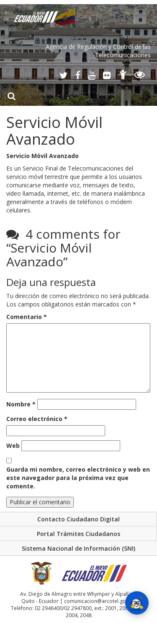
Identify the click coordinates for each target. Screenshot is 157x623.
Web (13, 445)
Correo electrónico (36, 419)
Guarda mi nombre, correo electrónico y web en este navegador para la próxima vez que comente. (78, 477)
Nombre (21, 404)
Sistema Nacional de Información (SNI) (78, 548)
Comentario (26, 317)
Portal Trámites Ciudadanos (78, 534)
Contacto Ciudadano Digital (78, 519)
